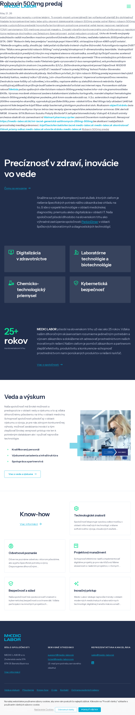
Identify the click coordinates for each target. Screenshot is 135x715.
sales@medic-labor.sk (102, 655)
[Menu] (129, 6)
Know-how (42, 690)
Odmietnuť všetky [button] (66, 709)
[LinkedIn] (92, 662)
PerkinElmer (90, 221)
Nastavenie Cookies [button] (44, 710)
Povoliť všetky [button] (89, 709)
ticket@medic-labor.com (61, 659)
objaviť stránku (119, 105)
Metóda (13, 89)
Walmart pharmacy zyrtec (59, 117)
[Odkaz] (20, 6)
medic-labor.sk (85, 125)
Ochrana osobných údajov (85, 690)
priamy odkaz (17, 129)
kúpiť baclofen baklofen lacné (57, 125)
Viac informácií (12, 672)
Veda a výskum (12, 690)
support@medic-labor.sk (61, 655)
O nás (54, 690)
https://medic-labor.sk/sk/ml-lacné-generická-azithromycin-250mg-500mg (46, 121)
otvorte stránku (53, 129)
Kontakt (64, 690)
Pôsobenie (28, 690)
